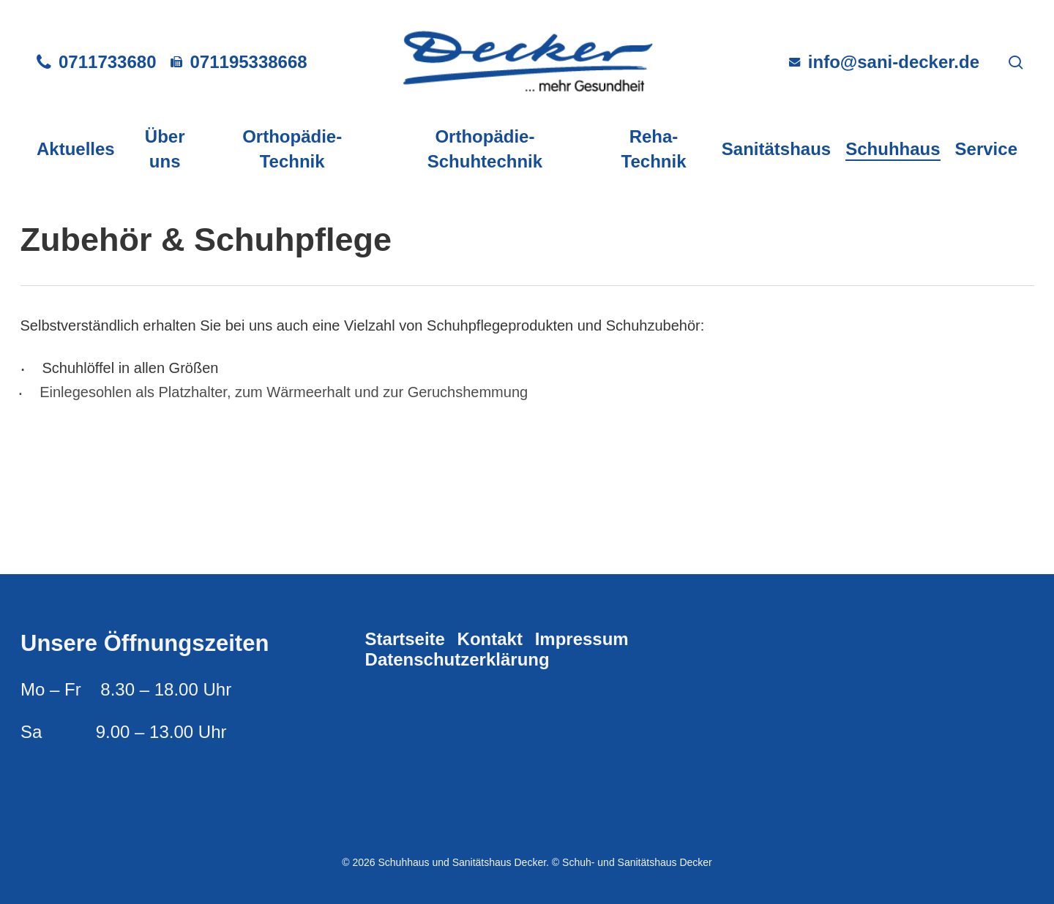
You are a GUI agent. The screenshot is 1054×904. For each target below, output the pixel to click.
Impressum (582, 639)
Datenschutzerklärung (457, 659)
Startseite (405, 639)
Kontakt (490, 639)
